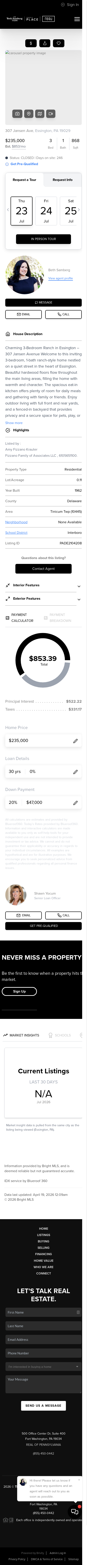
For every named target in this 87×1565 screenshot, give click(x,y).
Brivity (40, 1553)
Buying (43, 1241)
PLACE (43, 1491)
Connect (43, 1273)
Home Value (43, 1261)
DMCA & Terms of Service (47, 1559)
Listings (43, 1235)
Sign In (70, 4)
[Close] (79, 1521)
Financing (43, 1254)
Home (43, 1229)
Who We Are (43, 1267)
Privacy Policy (17, 1559)
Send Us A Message (43, 1406)
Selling (43, 1248)
